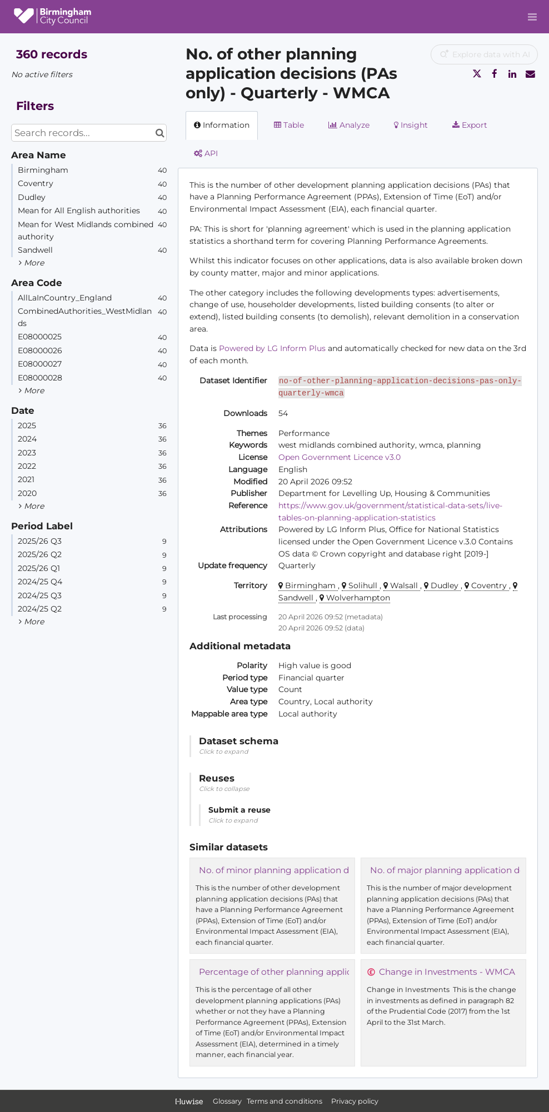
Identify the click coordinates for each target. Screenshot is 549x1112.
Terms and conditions (285, 1101)
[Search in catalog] (160, 133)
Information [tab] (221, 125)
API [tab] (206, 153)
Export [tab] (469, 125)
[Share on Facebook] (494, 74)
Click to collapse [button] (224, 789)
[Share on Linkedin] (512, 74)
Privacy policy (354, 1101)
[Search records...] (89, 133)
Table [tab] (289, 125)
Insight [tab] (411, 125)
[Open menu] (532, 16)
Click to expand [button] (223, 751)
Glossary (227, 1101)
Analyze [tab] (349, 125)
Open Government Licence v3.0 (339, 457)
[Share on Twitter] (477, 74)
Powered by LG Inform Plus (272, 348)
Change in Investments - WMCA (447, 971)
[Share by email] (530, 74)
